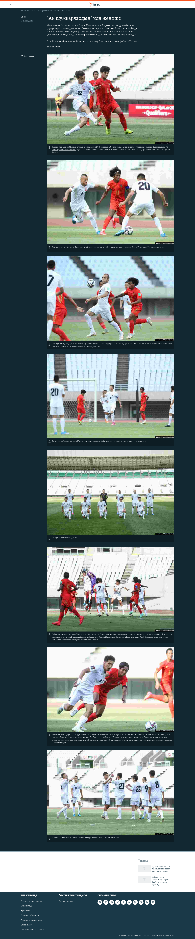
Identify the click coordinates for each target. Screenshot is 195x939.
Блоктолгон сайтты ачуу (31, 901)
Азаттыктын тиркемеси (31, 920)
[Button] (27, 56)
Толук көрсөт (54, 46)
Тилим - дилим (66, 901)
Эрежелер (25, 911)
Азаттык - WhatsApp (30, 916)
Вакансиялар (27, 925)
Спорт (24, 17)
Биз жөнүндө (27, 906)
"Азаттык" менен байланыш (33, 930)
